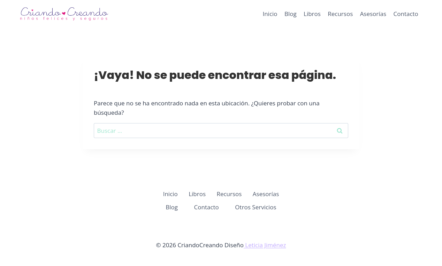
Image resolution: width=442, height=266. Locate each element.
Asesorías (373, 14)
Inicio (269, 14)
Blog (290, 14)
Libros (312, 14)
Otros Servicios (255, 207)
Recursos (340, 14)
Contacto (406, 14)
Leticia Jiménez (265, 245)
